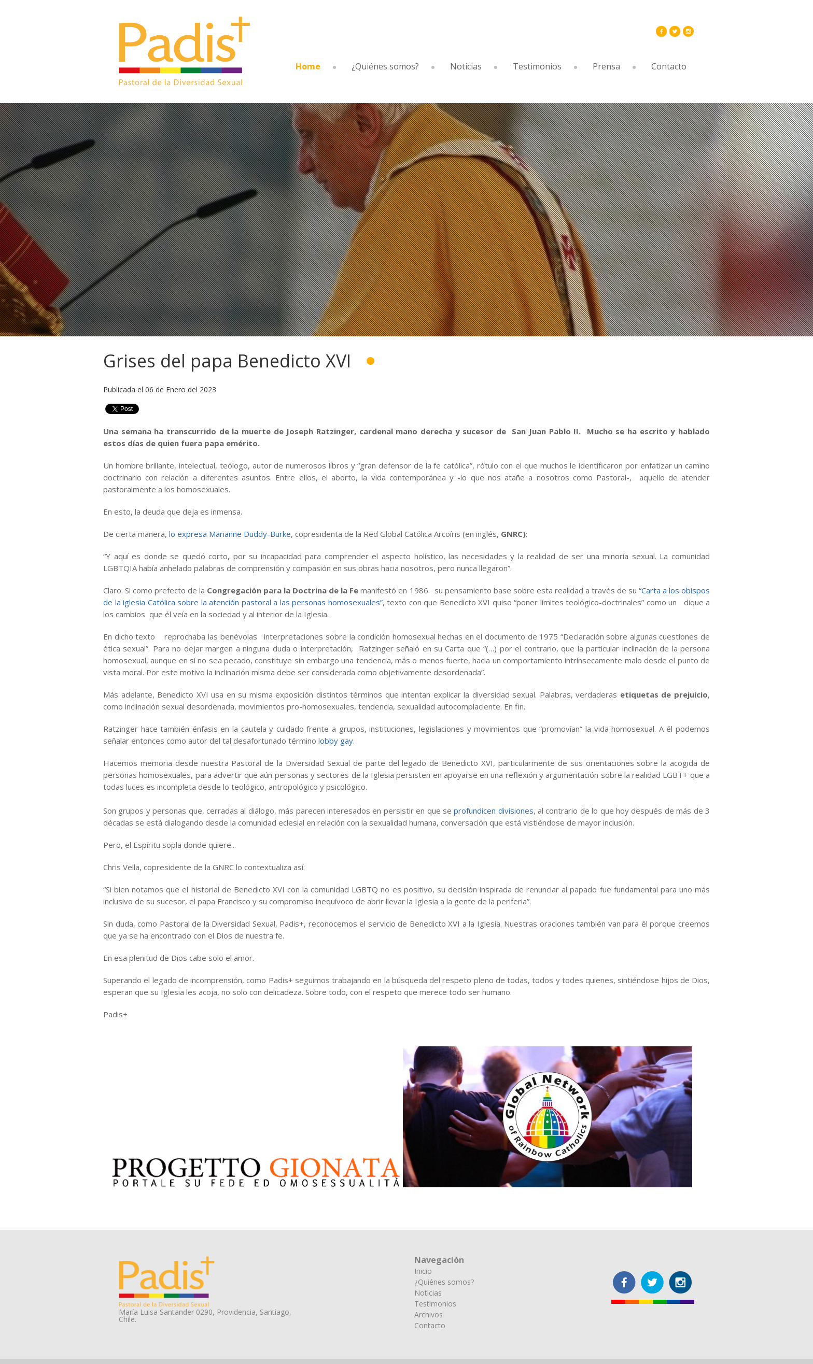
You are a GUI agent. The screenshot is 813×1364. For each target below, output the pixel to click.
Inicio (423, 1271)
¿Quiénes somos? (385, 66)
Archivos (428, 1314)
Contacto (668, 66)
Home (308, 66)
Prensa (606, 66)
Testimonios (537, 66)
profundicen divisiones (493, 810)
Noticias (466, 66)
